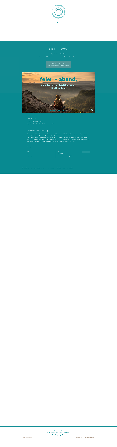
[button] (73, 22)
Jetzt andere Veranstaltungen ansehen (58, 65)
